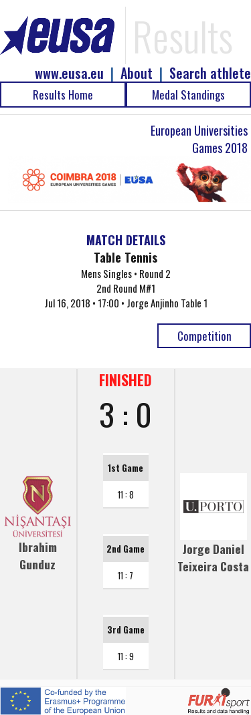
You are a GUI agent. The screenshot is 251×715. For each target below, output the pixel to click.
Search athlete (210, 73)
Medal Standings (188, 94)
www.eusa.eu (69, 73)
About (136, 73)
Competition (204, 335)
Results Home (63, 94)
